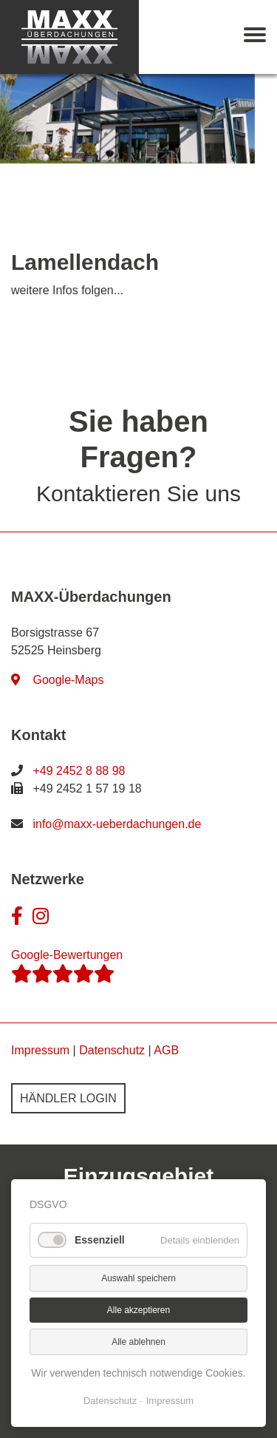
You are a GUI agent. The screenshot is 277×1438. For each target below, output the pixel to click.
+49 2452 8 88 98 (79, 770)
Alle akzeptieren (138, 1310)
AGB (166, 1050)
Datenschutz (112, 1050)
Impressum (40, 1050)
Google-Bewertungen (67, 966)
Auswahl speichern (138, 1278)
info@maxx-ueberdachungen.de (117, 824)
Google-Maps (57, 680)
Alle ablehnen (138, 1342)
